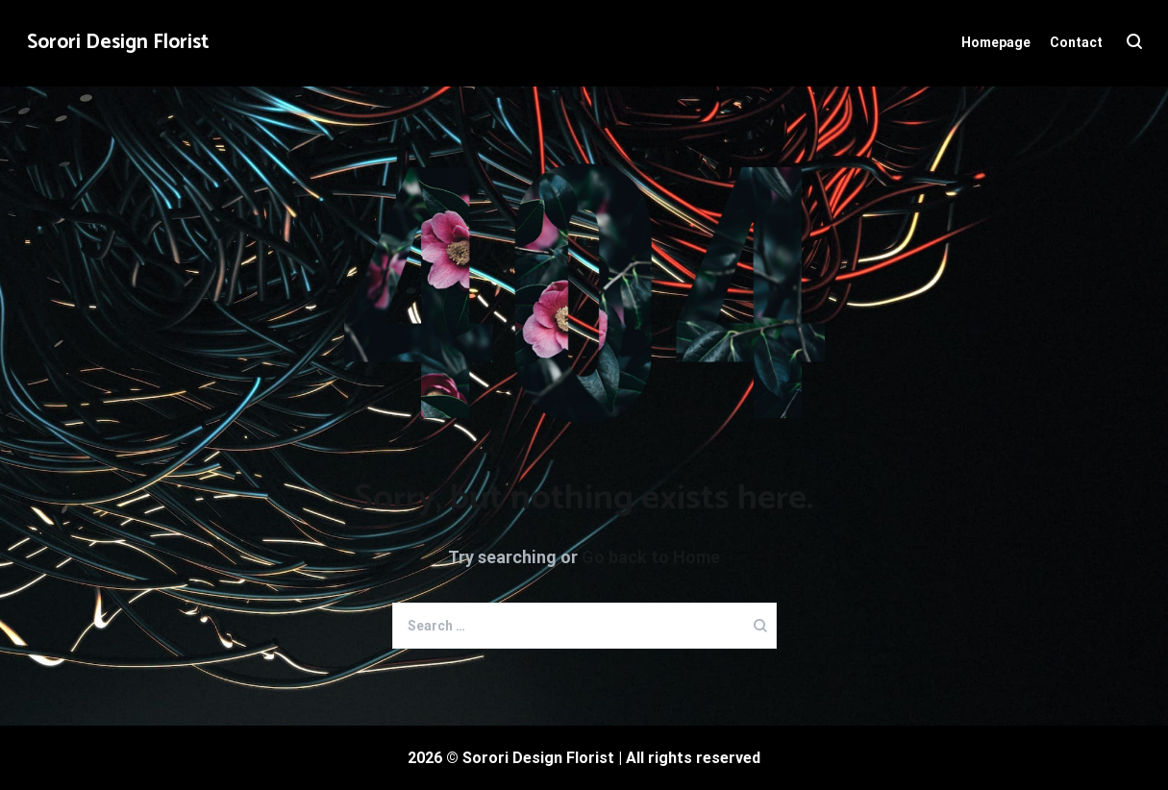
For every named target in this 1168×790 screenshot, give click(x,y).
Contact (1076, 42)
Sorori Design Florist (118, 42)
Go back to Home (651, 557)
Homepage (996, 42)
